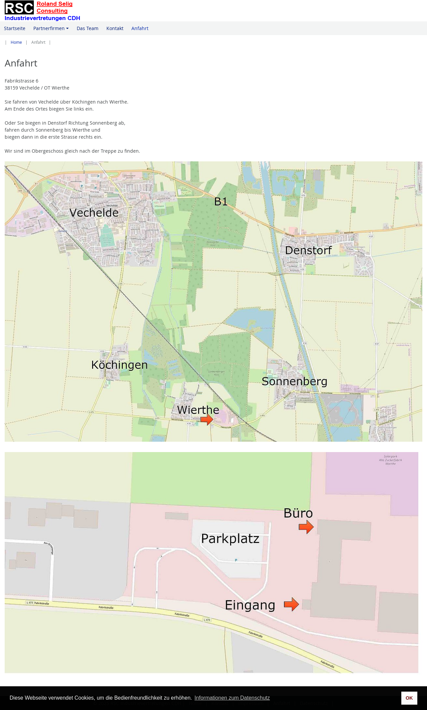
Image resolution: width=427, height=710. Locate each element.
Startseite (14, 28)
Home (16, 42)
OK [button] (409, 698)
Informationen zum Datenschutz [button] (232, 698)
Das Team (87, 28)
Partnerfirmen (52, 30)
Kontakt (114, 28)
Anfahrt (139, 28)
